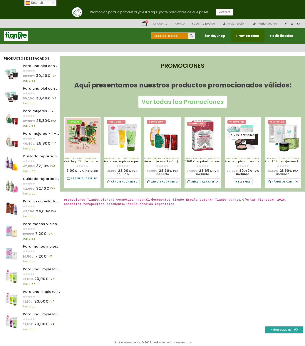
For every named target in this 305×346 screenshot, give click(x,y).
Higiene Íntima (153, 158)
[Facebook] (285, 23)
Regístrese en (265, 23)
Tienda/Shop (214, 35)
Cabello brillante (88, 158)
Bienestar (70, 158)
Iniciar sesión (234, 23)
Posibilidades (281, 35)
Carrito (180, 23)
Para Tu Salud (193, 158)
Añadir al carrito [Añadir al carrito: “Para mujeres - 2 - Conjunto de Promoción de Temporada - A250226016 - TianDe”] (164, 181)
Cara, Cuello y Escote (117, 158)
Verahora (224, 11)
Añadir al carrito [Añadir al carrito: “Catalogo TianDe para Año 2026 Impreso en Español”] (84, 178)
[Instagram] (298, 23)
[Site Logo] (16, 36)
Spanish (34, 3)
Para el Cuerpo (172, 158)
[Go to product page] (82, 135)
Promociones (247, 35)
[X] (292, 23)
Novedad (74, 122)
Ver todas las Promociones (182, 102)
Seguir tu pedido (203, 23)
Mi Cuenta (160, 23)
